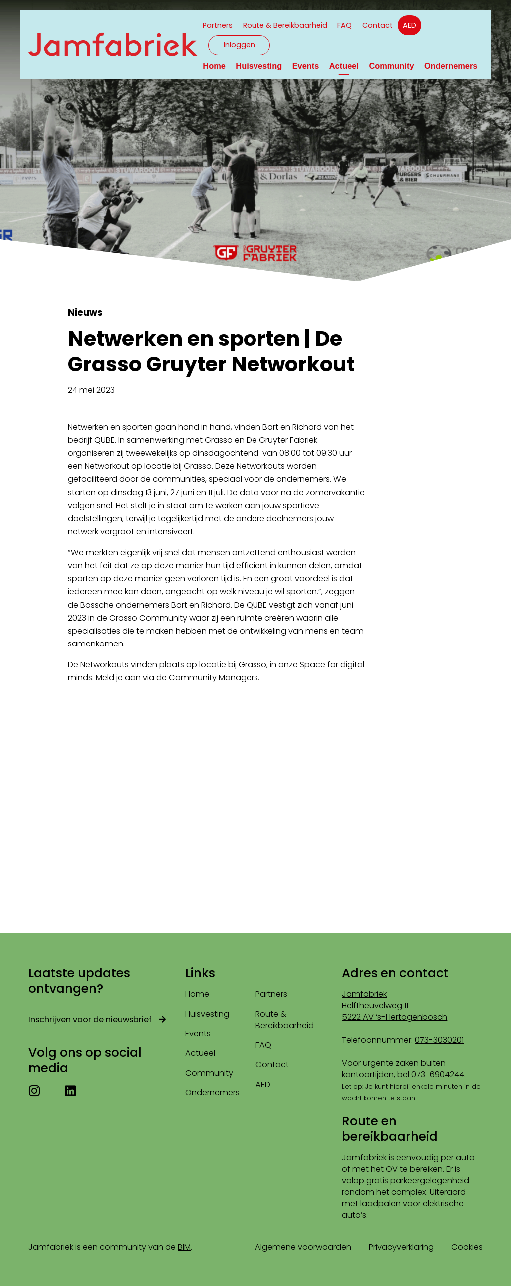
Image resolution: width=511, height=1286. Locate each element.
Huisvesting (259, 65)
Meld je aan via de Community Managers (177, 677)
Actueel (344, 65)
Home (214, 65)
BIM (184, 1247)
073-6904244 (437, 1074)
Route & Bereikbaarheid (285, 25)
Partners (218, 25)
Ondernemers (450, 65)
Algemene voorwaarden (303, 1247)
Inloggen (239, 45)
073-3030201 (439, 1040)
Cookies (467, 1247)
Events (305, 65)
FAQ (344, 25)
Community (391, 65)
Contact (377, 25)
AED (409, 25)
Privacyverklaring (401, 1247)
